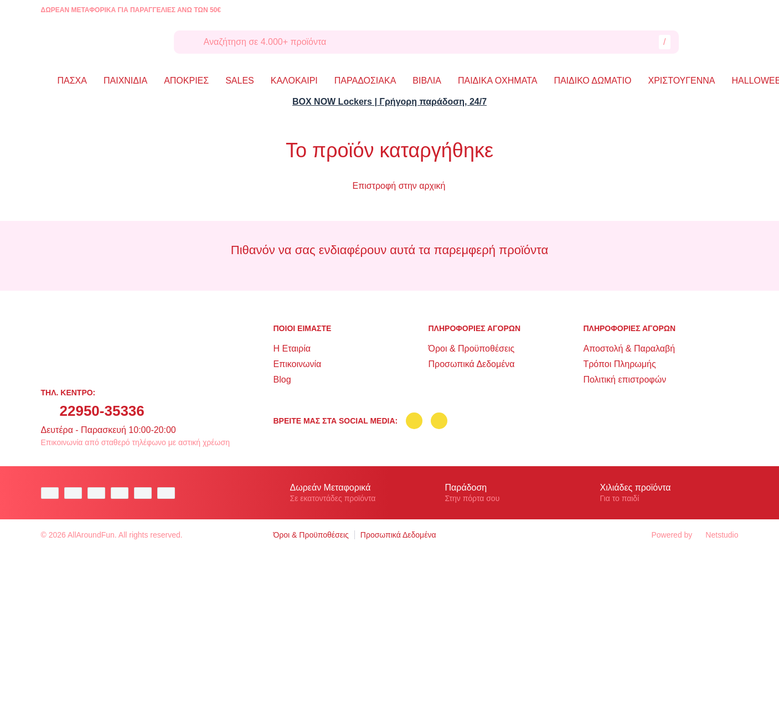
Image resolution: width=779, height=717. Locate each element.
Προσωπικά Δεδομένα (471, 364)
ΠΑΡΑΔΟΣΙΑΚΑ (365, 80)
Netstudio (716, 534)
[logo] (99, 42)
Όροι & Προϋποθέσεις (471, 348)
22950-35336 (102, 411)
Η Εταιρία (292, 348)
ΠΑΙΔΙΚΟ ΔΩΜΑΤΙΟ (592, 80)
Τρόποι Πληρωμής (619, 364)
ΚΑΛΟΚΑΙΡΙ (294, 80)
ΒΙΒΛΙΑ (426, 80)
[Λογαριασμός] (702, 42)
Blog (282, 379)
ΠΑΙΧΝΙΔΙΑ (125, 80)
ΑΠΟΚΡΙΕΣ (186, 80)
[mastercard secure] (168, 493)
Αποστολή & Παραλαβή (629, 348)
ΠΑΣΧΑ (72, 80)
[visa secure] (145, 493)
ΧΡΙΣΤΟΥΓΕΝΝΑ (681, 80)
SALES (239, 80)
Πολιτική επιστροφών (624, 379)
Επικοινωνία (298, 364)
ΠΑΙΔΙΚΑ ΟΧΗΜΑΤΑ (497, 80)
